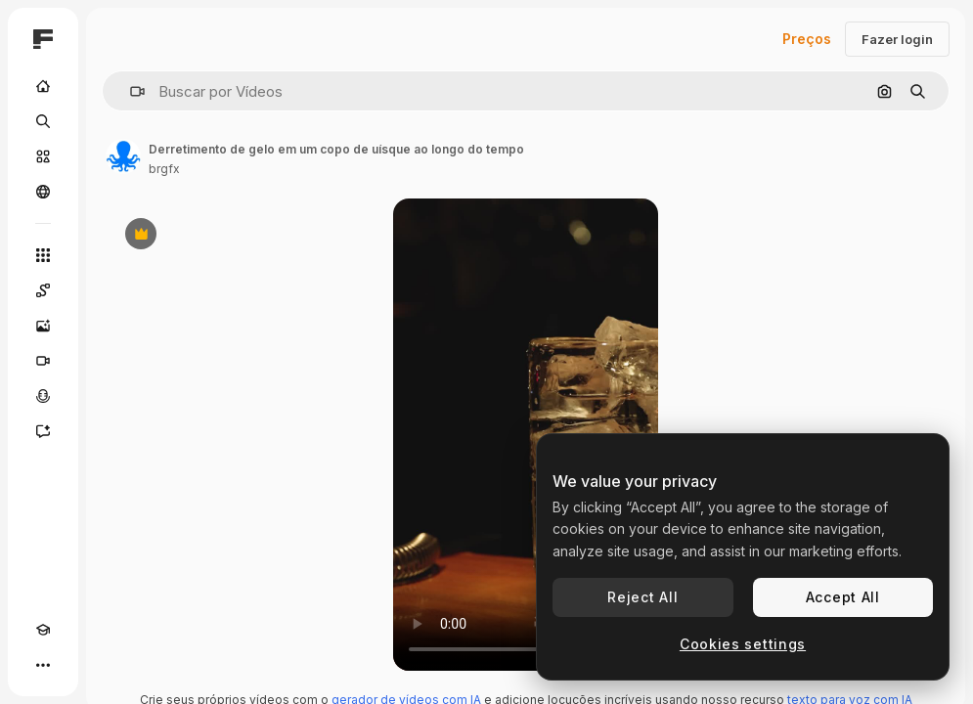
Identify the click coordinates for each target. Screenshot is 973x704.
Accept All (843, 597)
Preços (806, 38)
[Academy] (43, 629)
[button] (129, 91)
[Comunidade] (43, 191)
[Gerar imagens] (43, 325)
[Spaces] (43, 290)
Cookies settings (743, 644)
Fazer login (897, 39)
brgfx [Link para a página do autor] (164, 168)
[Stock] (43, 156)
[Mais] (43, 665)
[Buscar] (43, 121)
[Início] (43, 86)
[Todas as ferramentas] (43, 255)
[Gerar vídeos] (43, 360)
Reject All (642, 597)
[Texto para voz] (43, 396)
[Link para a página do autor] (123, 156)
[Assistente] (43, 431)
